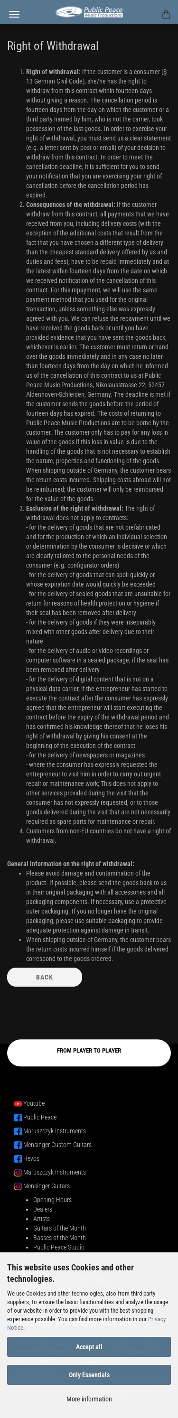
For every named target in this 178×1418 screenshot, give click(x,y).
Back (44, 977)
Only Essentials (89, 1375)
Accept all (89, 1347)
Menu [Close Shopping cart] (14, 14)
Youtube (34, 1103)
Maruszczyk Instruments (54, 1131)
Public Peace (39, 1117)
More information (89, 1399)
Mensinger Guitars (46, 1186)
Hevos (31, 1158)
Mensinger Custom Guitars (57, 1144)
